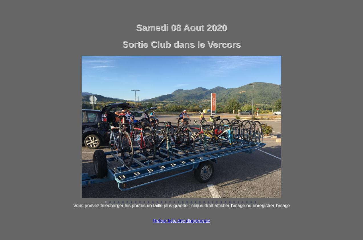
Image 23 (200, 202)
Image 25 (208, 202)
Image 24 (204, 202)
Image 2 (110, 202)
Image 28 (221, 202)
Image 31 (234, 202)
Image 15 (165, 202)
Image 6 (127, 202)
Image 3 (114, 202)
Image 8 (135, 202)
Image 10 (144, 202)
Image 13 (157, 202)
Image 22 (195, 202)
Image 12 (153, 202)
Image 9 (140, 202)
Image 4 (118, 202)
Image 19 (183, 202)
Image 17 (174, 202)
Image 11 (148, 202)
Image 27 (217, 202)
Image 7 (131, 202)
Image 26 (212, 202)
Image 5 (123, 202)
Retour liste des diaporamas (181, 220)
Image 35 (251, 202)
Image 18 (178, 202)
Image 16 (170, 202)
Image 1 (106, 202)
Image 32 (238, 202)
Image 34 (247, 202)
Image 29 (225, 202)
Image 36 (255, 202)
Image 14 (161, 202)
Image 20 (187, 202)
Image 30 (230, 202)
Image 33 (242, 202)
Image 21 (191, 202)
